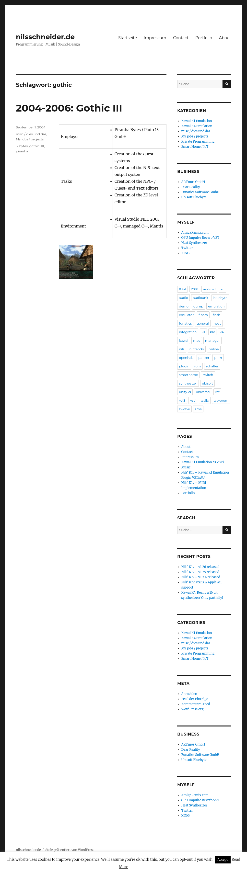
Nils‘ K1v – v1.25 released (200, 572)
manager (212, 340)
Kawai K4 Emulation (196, 126)
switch (208, 375)
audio (183, 298)
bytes (23, 146)
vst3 (182, 400)
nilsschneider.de (45, 37)
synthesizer (188, 383)
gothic (34, 146)
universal (203, 392)
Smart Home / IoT (195, 147)
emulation (216, 306)
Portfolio (203, 37)
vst (217, 392)
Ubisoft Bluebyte (194, 197)
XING (185, 253)
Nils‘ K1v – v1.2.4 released (200, 577)
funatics (185, 323)
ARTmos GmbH (193, 182)
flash (216, 315)
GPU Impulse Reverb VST (200, 238)
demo (183, 306)
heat (217, 323)
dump (198, 306)
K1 (203, 332)
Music (186, 467)
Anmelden (189, 694)
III (42, 146)
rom (197, 366)
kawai (183, 340)
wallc (204, 400)
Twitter (187, 248)
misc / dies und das (31, 134)
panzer (203, 358)
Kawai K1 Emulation (196, 121)
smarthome (188, 375)
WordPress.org (192, 709)
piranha (22, 151)
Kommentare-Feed (195, 704)
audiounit (200, 298)
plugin (184, 366)
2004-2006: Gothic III (69, 108)
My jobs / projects (30, 139)
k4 (222, 332)
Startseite (127, 37)
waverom (221, 400)
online (214, 349)
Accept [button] (223, 860)
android (209, 289)
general (203, 323)
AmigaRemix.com (195, 232)
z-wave (184, 409)
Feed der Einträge (194, 699)
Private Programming (198, 141)
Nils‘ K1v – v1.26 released (200, 567)
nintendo (196, 349)
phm (218, 358)
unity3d (185, 392)
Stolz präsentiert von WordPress (69, 850)
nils (181, 349)
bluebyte (220, 298)
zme (198, 409)
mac (196, 340)
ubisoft (207, 383)
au (222, 289)
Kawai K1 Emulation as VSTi (202, 462)
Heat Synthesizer (194, 243)
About (225, 37)
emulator (186, 315)
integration (188, 332)
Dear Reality (190, 187)
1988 (194, 289)
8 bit (182, 289)
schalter (212, 366)
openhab (186, 358)
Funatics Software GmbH (200, 192)
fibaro (203, 315)
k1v (212, 332)
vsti (193, 400)
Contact (180, 37)
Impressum (155, 37)
